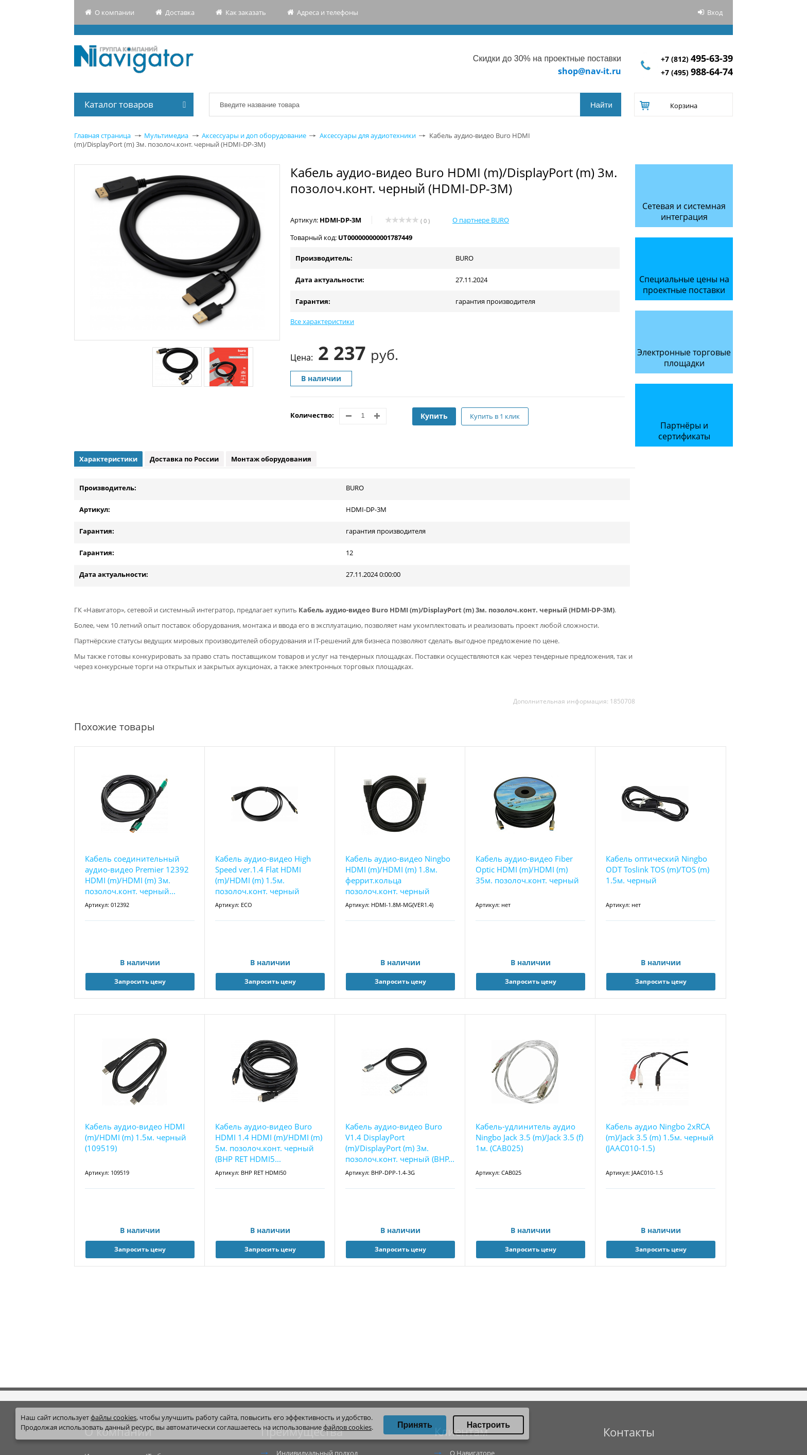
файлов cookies (347, 1427)
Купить (434, 416)
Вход (715, 12)
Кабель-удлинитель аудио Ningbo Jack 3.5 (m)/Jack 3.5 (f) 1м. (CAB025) (529, 1137)
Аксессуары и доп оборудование (254, 135)
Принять (414, 1424)
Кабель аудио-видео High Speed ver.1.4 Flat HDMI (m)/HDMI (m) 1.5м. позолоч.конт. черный (263, 874)
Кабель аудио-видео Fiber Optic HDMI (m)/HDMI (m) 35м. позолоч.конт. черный (527, 869)
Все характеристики (322, 321)
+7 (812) (697, 59)
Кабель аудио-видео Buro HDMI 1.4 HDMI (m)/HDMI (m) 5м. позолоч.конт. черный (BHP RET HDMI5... (268, 1142)
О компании (114, 12)
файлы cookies (113, 1417)
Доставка (180, 12)
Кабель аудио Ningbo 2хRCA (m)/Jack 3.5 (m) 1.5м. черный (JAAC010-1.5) (660, 1137)
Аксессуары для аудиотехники (368, 135)
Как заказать (245, 12)
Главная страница (102, 135)
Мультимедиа (166, 135)
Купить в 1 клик (495, 416)
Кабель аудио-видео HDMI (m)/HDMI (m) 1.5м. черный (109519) (135, 1137)
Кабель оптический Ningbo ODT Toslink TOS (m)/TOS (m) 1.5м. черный (657, 869)
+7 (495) (697, 72)
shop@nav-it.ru (589, 71)
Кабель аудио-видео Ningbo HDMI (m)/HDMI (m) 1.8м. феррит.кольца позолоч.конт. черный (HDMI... (397, 875)
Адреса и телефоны (327, 12)
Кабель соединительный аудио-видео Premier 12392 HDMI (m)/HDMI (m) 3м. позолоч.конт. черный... (137, 874)
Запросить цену (140, 981)
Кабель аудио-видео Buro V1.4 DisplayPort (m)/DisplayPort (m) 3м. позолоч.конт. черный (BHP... (399, 1142)
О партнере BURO (480, 220)
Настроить (488, 1424)
